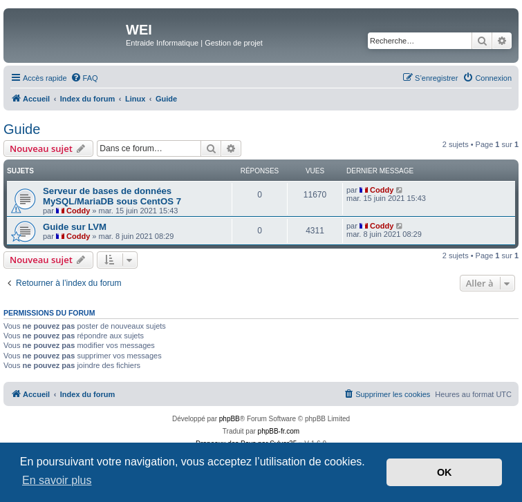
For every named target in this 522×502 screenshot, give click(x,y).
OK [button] (444, 472)
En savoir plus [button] (57, 480)
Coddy (78, 210)
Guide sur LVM (74, 227)
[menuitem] (84, 78)
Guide (21, 129)
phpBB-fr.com (279, 431)
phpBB (229, 419)
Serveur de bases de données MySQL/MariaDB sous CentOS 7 (112, 196)
